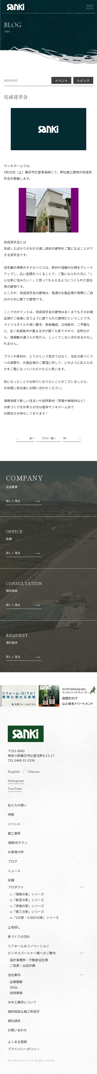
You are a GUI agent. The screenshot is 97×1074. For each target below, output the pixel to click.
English (14, 771)
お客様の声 (16, 852)
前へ (31, 438)
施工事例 (14, 833)
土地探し (14, 927)
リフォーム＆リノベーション (28, 946)
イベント (14, 824)
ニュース (14, 871)
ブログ (12, 861)
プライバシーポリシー (24, 1048)
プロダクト (16, 887)
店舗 (11, 880)
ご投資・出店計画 (22, 965)
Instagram (16, 780)
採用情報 (16, 993)
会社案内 (14, 975)
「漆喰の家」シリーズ (27, 906)
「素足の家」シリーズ (27, 900)
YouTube (15, 788)
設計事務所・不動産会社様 (29, 960)
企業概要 (16, 982)
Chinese (33, 771)
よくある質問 (17, 1041)
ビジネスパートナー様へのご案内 (32, 953)
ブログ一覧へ (48, 438)
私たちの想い (17, 805)
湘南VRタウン (17, 842)
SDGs (14, 987)
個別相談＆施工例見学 (24, 1011)
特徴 (11, 814)
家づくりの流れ (19, 936)
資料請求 (14, 1021)
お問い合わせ (17, 1030)
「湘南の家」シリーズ (27, 894)
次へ (65, 438)
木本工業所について (22, 1002)
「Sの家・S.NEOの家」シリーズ (34, 917)
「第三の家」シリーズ (27, 912)
